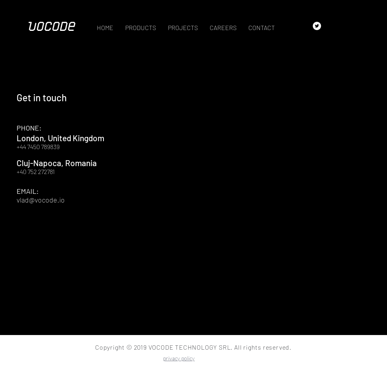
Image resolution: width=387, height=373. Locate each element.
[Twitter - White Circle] (317, 26)
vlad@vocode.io (41, 199)
